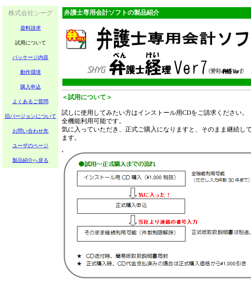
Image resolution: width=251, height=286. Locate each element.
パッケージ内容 (30, 57)
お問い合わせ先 (30, 131)
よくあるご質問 (30, 101)
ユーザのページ (30, 146)
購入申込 (30, 87)
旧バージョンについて (30, 116)
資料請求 (30, 28)
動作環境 (30, 72)
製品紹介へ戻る (30, 160)
